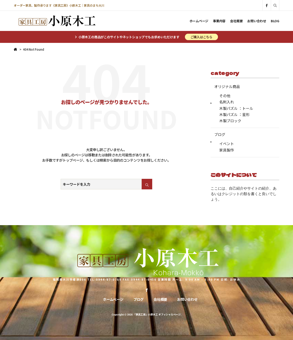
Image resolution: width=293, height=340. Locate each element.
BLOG (275, 21)
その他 (224, 95)
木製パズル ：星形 (234, 114)
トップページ (72, 160)
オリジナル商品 (227, 86)
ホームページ (199, 21)
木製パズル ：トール (236, 108)
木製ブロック (230, 120)
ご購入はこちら (201, 37)
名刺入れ (226, 102)
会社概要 (236, 21)
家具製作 (226, 150)
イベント (226, 143)
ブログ (219, 134)
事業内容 (219, 21)
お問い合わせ (256, 21)
